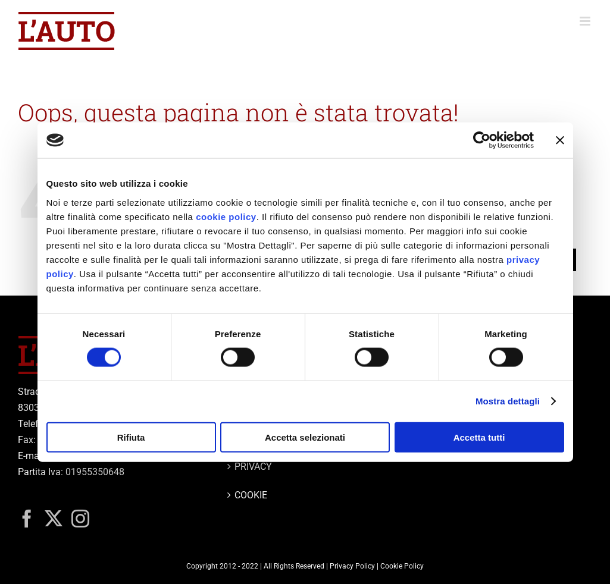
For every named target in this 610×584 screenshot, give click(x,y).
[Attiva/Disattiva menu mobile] (586, 21)
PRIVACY (253, 466)
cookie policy (226, 216)
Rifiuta (131, 437)
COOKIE (250, 495)
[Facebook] (27, 519)
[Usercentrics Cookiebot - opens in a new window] (482, 140)
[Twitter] (53, 519)
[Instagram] (80, 519)
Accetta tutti (479, 437)
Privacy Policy (352, 566)
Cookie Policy (402, 566)
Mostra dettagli (508, 401)
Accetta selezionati (305, 437)
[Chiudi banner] (560, 140)
